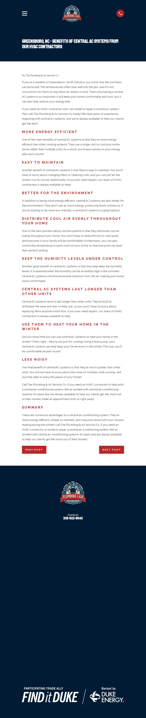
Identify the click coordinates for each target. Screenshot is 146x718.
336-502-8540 (73, 518)
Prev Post (34, 449)
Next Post (111, 449)
